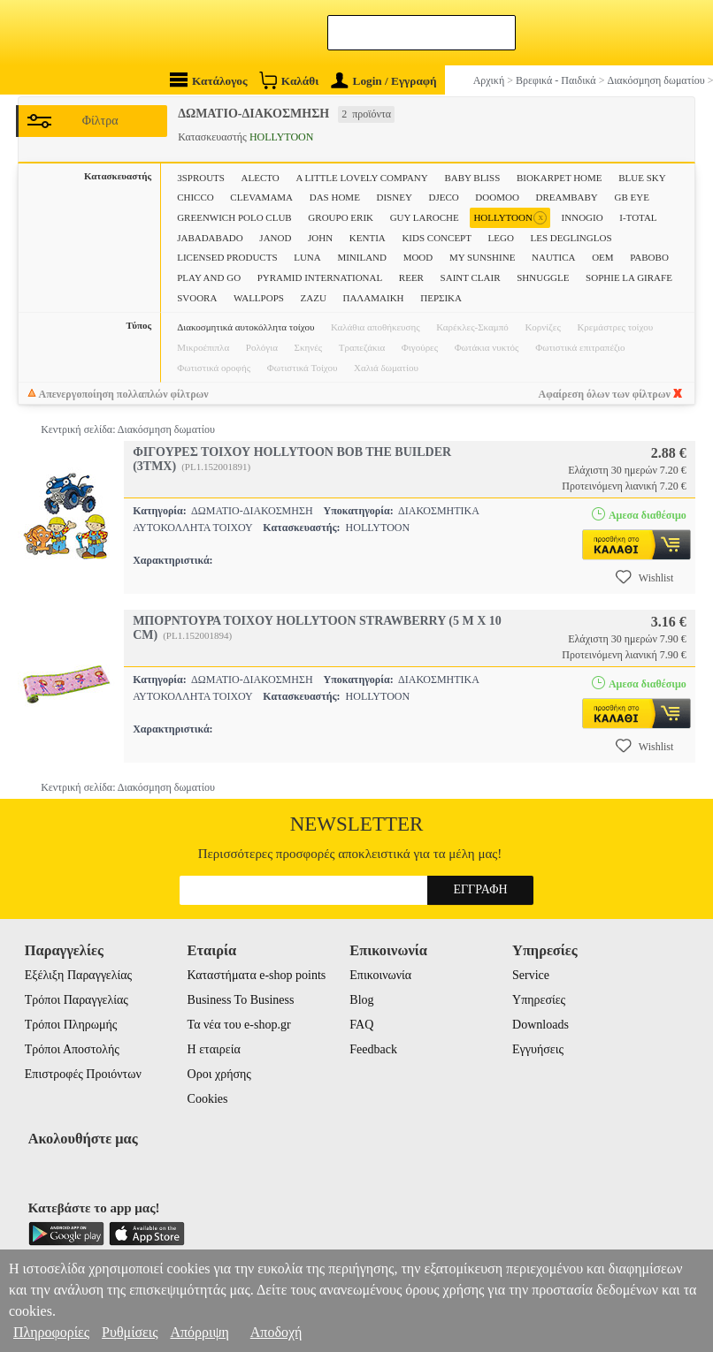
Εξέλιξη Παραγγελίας (78, 975)
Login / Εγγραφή (384, 80)
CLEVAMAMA (261, 197)
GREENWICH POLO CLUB (234, 217)
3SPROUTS (201, 177)
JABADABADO (210, 237)
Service (530, 975)
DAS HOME (335, 197)
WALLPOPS (259, 297)
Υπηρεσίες (538, 999)
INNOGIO (582, 217)
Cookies (208, 1098)
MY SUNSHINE (482, 257)
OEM (602, 257)
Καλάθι (288, 80)
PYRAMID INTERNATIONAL (319, 277)
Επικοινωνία (380, 975)
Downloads (540, 1024)
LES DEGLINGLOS (571, 237)
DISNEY (394, 197)
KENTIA (367, 237)
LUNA (307, 257)
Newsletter (357, 824)
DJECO (443, 197)
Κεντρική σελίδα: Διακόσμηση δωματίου (128, 429)
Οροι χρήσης (219, 1074)
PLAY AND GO (209, 277)
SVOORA (197, 297)
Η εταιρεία (214, 1049)
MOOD (418, 257)
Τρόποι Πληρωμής (71, 1024)
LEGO (501, 237)
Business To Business (241, 999)
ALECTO (261, 177)
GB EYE (631, 197)
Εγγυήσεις (538, 1049)
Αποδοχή (276, 1332)
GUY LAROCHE (424, 217)
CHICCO (195, 197)
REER (411, 277)
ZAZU (313, 297)
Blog (361, 999)
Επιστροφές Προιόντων (83, 1074)
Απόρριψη (199, 1332)
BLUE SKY (641, 177)
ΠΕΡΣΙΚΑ (441, 297)
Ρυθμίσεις (129, 1332)
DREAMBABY (567, 197)
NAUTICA (554, 257)
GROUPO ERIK (340, 217)
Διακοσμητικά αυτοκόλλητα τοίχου (245, 327)
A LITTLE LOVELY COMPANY (361, 177)
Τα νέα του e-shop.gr (239, 1024)
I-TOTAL (637, 217)
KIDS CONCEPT (437, 237)
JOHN (320, 237)
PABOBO (649, 257)
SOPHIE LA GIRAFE (629, 277)
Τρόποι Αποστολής (72, 1049)
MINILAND (362, 257)
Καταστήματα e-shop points (257, 975)
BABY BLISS (472, 177)
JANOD (275, 237)
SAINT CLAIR (471, 277)
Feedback (373, 1049)
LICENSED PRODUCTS (227, 257)
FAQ (361, 1024)
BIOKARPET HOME (559, 177)
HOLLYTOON (510, 217)
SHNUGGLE (543, 277)
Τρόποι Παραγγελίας (76, 999)
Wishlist (645, 577)
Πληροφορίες (51, 1332)
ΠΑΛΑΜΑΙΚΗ (372, 297)
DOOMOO (497, 197)
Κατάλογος (209, 80)
